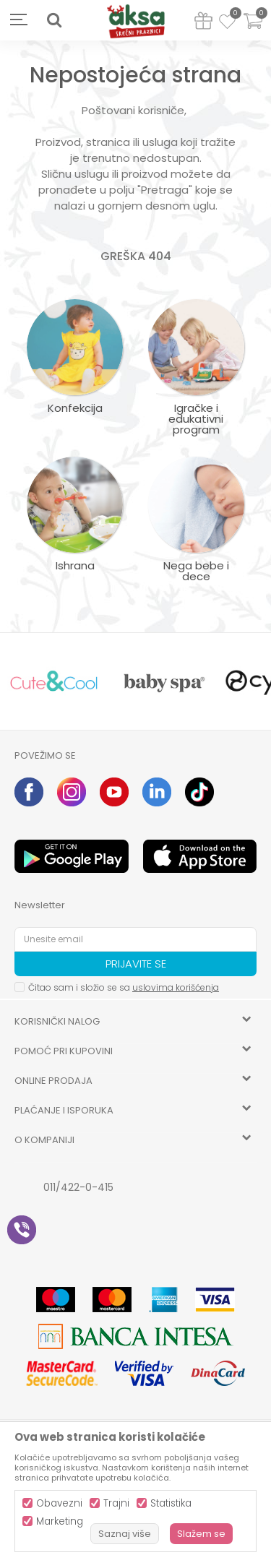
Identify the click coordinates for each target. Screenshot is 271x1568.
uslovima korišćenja (175, 987)
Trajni (116, 1503)
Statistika (171, 1503)
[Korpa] (253, 30)
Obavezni (59, 1503)
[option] (54, 682)
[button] (54, 20)
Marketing (59, 1521)
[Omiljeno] (227, 24)
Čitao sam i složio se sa (123, 987)
